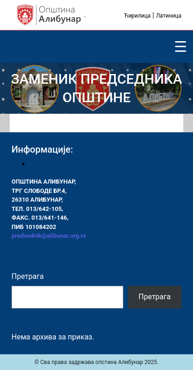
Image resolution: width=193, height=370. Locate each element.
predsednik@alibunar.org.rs (49, 235)
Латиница (168, 15)
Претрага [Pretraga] (155, 296)
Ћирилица (137, 15)
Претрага (28, 276)
